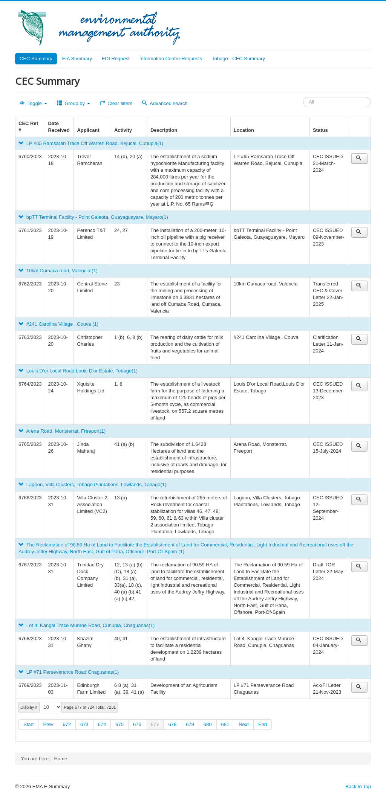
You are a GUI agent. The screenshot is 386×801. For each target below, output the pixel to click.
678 (172, 724)
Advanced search (165, 103)
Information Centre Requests (170, 58)
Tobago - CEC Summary (238, 58)
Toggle (33, 103)
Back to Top (358, 786)
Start (28, 724)
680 (208, 724)
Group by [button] (73, 103)
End (262, 724)
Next (244, 724)
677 (155, 724)
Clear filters (116, 103)
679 (190, 724)
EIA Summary (77, 58)
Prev (48, 724)
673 (84, 724)
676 (137, 724)
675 (119, 724)
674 (102, 724)
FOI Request (116, 58)
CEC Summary (36, 58)
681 (225, 724)
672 (67, 724)
